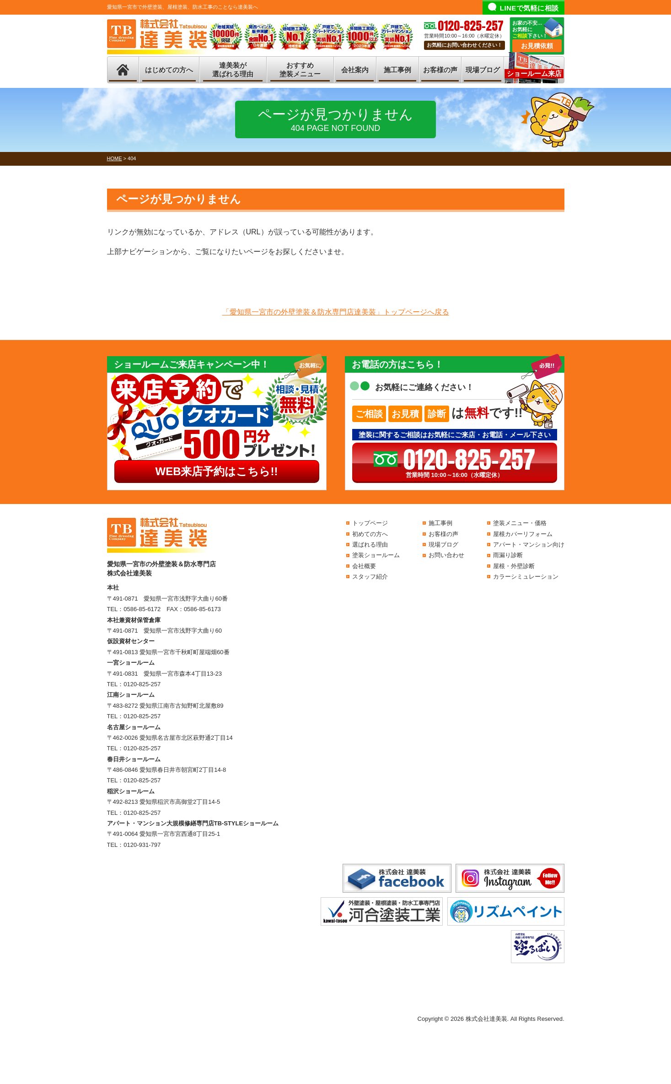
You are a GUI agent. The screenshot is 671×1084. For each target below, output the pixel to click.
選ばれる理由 (370, 544)
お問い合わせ (446, 555)
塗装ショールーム (376, 555)
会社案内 (355, 70)
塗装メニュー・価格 (520, 523)
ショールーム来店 (534, 73)
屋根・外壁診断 (514, 566)
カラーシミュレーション (525, 576)
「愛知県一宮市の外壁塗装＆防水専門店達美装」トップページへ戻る (335, 312)
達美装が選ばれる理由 (232, 69)
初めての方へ (370, 534)
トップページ (370, 523)
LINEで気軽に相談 (529, 8)
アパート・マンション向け (528, 544)
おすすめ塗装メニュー (300, 69)
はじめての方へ (169, 70)
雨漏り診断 (508, 555)
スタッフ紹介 (370, 576)
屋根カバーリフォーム (523, 534)
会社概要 (364, 566)
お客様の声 (440, 70)
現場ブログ (483, 70)
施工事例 (397, 70)
